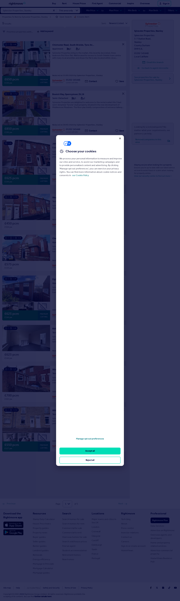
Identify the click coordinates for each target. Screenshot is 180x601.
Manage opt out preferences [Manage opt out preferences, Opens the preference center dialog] (90, 438)
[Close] (120, 138)
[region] (90, 300)
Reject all (90, 460)
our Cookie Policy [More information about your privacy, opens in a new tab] (80, 175)
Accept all (90, 451)
